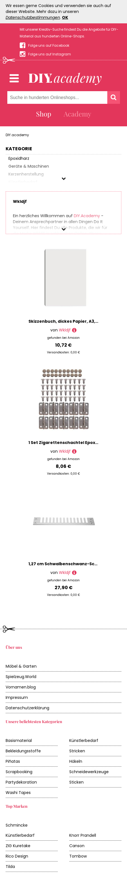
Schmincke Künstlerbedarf (20, 830)
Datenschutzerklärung (27, 708)
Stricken (77, 751)
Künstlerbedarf (83, 740)
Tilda (10, 866)
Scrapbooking (19, 772)
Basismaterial (19, 740)
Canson (76, 846)
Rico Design (17, 856)
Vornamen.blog (21, 687)
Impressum (17, 697)
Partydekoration (21, 782)
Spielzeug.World (21, 676)
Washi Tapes (18, 792)
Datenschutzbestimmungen (33, 17)
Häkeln (75, 761)
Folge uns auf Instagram (49, 54)
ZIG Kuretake (18, 846)
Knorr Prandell (82, 835)
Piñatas (13, 761)
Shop (43, 113)
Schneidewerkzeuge (89, 772)
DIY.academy (17, 135)
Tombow (78, 856)
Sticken (76, 782)
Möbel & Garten (21, 666)
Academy (77, 113)
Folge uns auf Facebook (48, 45)
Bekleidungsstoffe (23, 751)
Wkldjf (65, 330)
